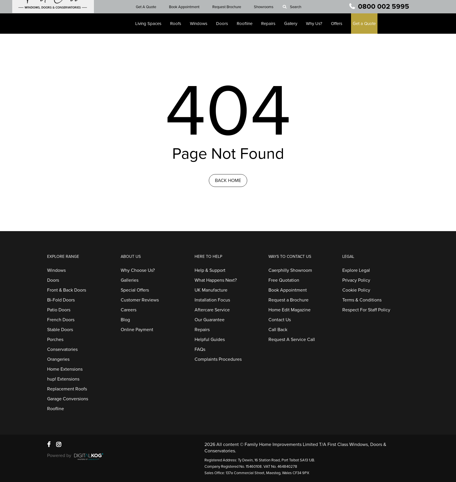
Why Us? (317, 23)
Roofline (248, 23)
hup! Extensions (63, 379)
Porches (55, 339)
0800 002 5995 (383, 6)
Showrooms (267, 7)
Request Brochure (229, 7)
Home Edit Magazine (289, 310)
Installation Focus (212, 300)
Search (298, 7)
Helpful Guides (210, 339)
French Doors (60, 320)
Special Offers (135, 290)
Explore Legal (356, 270)
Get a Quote (367, 23)
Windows (202, 23)
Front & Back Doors (66, 290)
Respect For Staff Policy (366, 310)
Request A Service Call (291, 339)
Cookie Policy (356, 290)
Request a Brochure (288, 300)
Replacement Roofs (67, 389)
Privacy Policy (356, 280)
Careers (128, 310)
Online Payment (137, 330)
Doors (225, 23)
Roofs (178, 23)
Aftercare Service (212, 310)
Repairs (271, 23)
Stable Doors (60, 330)
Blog (125, 320)
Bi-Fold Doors (61, 300)
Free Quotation (283, 280)
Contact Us (279, 320)
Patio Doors (58, 310)
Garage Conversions (67, 399)
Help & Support (210, 270)
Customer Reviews (140, 300)
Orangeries (58, 359)
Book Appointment (187, 7)
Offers (339, 23)
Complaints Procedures (218, 359)
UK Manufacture (211, 290)
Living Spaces (151, 23)
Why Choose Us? (138, 270)
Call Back (277, 330)
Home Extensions (65, 369)
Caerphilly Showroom (290, 270)
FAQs (200, 349)
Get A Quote (149, 7)
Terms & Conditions (362, 300)
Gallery (293, 23)
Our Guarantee (210, 320)
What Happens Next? (216, 280)
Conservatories (62, 349)
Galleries (129, 280)
